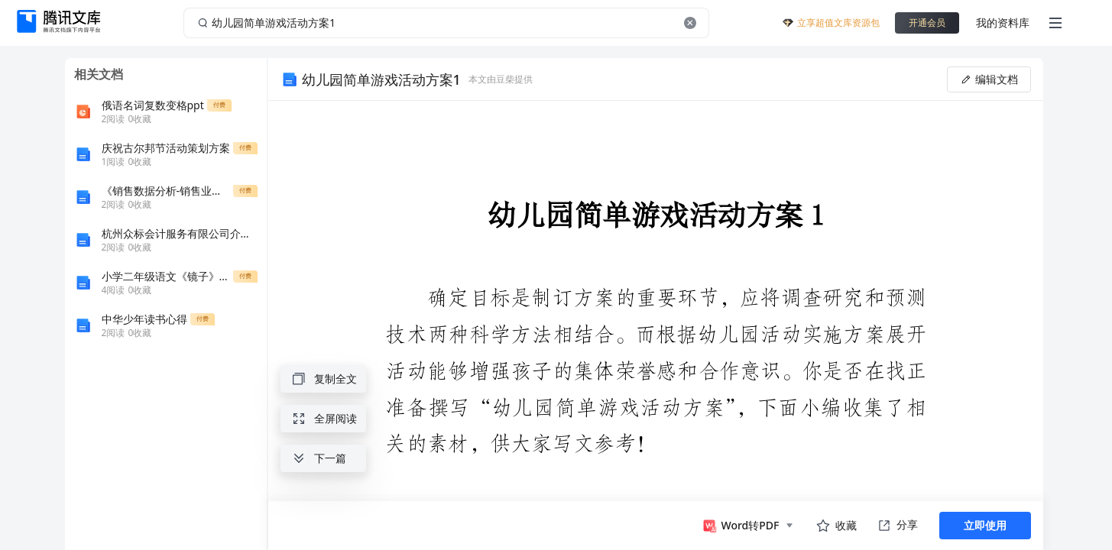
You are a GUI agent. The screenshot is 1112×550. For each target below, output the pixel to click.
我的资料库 (1002, 22)
